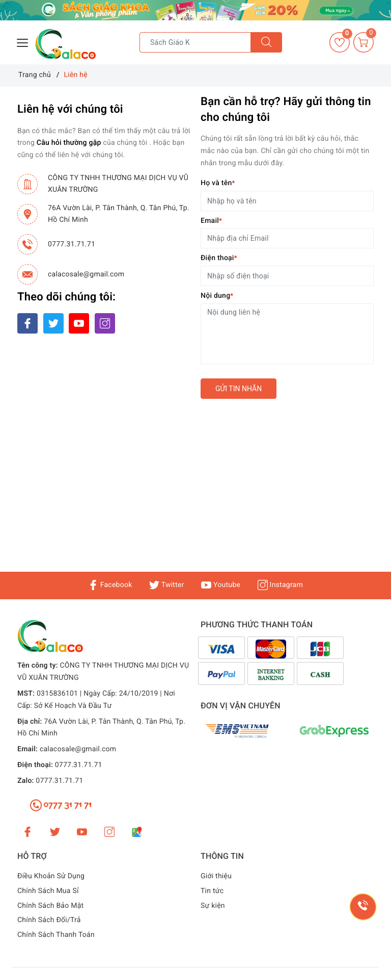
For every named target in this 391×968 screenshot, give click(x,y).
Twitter (166, 585)
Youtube (220, 585)
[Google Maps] (137, 832)
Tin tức (212, 891)
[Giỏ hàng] (363, 42)
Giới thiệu (216, 876)
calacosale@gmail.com (86, 274)
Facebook (110, 585)
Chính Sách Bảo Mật (50, 906)
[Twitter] (53, 323)
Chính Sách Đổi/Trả (49, 920)
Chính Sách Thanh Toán (56, 935)
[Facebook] (27, 323)
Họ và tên (218, 183)
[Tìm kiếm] (266, 42)
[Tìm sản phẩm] (195, 42)
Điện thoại (219, 258)
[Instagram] (105, 323)
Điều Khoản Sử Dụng (51, 876)
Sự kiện (213, 906)
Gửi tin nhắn (238, 389)
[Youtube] (79, 323)
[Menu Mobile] (23, 41)
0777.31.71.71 (71, 244)
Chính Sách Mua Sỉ (48, 891)
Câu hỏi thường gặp (69, 143)
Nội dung (217, 296)
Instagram (280, 585)
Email (211, 221)
